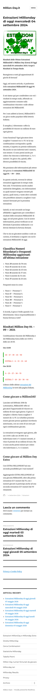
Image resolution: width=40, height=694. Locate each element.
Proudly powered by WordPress (24, 690)
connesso (16, 511)
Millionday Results (10, 672)
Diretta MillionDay (10, 641)
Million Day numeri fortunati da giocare (20, 662)
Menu (33, 8)
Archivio (6, 683)
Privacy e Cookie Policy (12, 571)
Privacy (6, 678)
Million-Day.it (11, 7)
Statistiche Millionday (12, 651)
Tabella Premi (9, 657)
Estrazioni (25, 495)
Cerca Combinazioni (11, 646)
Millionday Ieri (9, 667)
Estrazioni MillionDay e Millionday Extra (19, 636)
